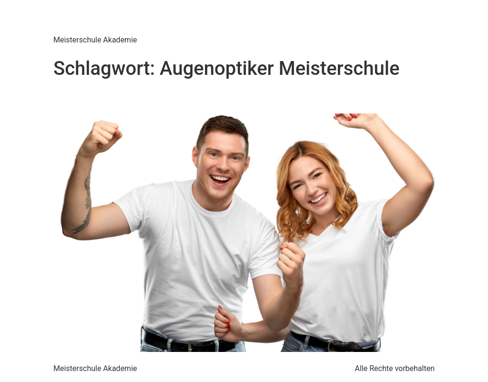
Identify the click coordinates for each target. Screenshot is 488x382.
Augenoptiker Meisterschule (149, 97)
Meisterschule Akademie (158, 19)
